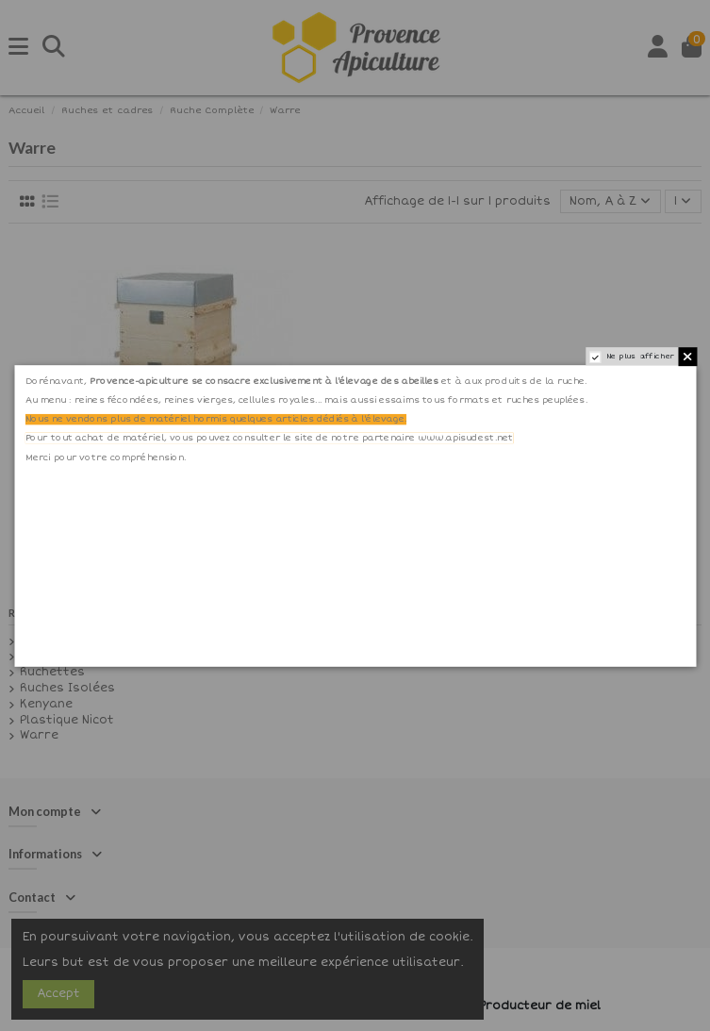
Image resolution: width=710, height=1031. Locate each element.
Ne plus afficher (639, 356)
